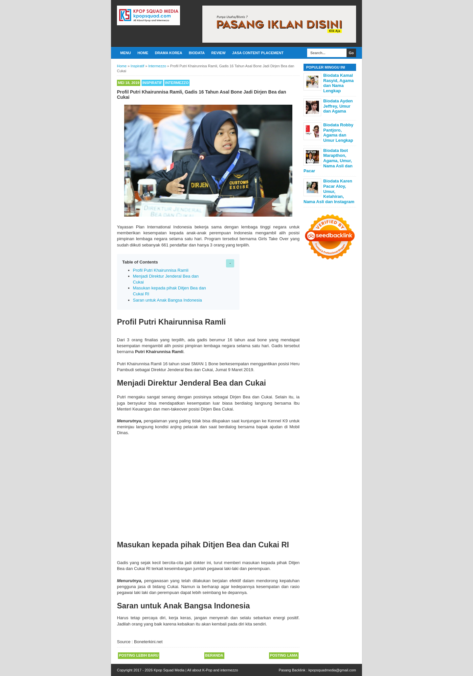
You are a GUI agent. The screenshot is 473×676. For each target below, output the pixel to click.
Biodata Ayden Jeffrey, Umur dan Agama (338, 106)
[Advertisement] (208, 485)
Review (218, 53)
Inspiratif (152, 83)
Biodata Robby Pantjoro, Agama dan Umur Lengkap (338, 132)
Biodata (197, 53)
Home (142, 53)
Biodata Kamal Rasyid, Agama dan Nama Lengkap (338, 83)
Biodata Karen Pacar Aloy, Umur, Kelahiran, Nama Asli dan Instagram (329, 191)
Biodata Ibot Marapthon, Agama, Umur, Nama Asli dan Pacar (328, 160)
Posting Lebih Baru (138, 655)
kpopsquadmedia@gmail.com (332, 670)
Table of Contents (140, 262)
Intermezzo (177, 83)
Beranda (214, 655)
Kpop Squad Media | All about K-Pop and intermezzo (196, 670)
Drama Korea (168, 53)
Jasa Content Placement (258, 53)
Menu (125, 53)
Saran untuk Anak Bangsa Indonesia (167, 300)
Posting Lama (284, 655)
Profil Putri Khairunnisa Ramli (161, 270)
